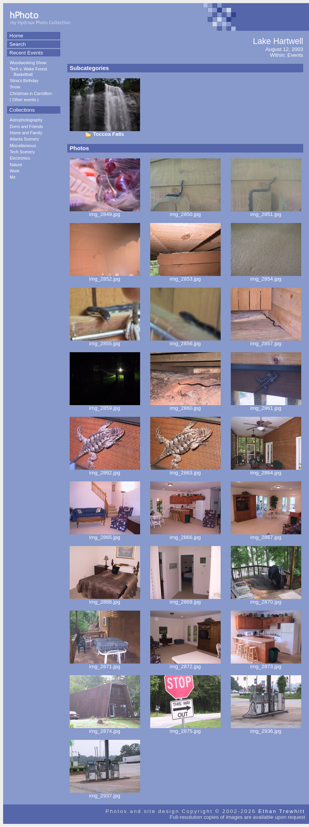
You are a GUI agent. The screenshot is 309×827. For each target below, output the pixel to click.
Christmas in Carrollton (31, 93)
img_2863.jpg (185, 470)
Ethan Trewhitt (281, 811)
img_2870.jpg (266, 599)
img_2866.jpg (185, 535)
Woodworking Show (28, 62)
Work (14, 171)
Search (17, 44)
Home (16, 36)
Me (13, 177)
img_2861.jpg (266, 405)
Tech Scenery (22, 151)
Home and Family (26, 132)
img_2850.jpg (185, 212)
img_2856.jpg (185, 341)
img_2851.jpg (266, 212)
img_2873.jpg (266, 664)
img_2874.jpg (105, 728)
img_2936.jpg (266, 728)
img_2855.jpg (105, 341)
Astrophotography (26, 120)
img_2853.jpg (185, 276)
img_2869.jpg (185, 599)
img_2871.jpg (105, 664)
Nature (16, 164)
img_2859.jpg (105, 405)
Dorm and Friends (26, 126)
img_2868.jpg (105, 599)
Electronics (20, 158)
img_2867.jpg (266, 535)
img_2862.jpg (105, 470)
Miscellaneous (23, 145)
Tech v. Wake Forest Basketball (28, 71)
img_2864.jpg (266, 470)
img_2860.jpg (185, 405)
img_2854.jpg (266, 276)
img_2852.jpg (105, 276)
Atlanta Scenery (24, 139)
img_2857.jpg (266, 341)
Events (295, 55)
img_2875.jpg (185, 728)
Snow (15, 86)
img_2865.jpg (105, 535)
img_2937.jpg (105, 793)
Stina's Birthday (24, 80)
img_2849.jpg (105, 212)
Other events (24, 99)
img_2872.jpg (185, 664)
